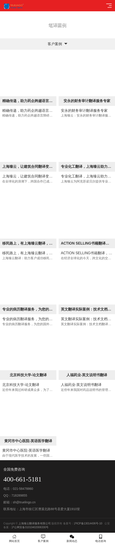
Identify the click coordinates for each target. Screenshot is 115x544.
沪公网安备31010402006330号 (30, 527)
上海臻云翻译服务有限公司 (34, 523)
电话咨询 (100, 538)
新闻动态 (72, 538)
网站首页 (14, 538)
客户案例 (43, 538)
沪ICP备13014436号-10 (88, 523)
